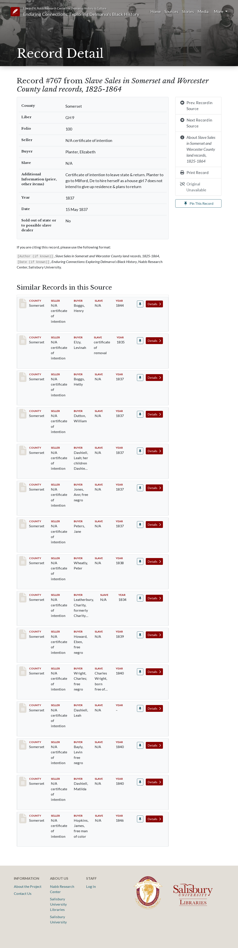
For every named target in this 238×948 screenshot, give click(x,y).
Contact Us (22, 893)
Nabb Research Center (62, 889)
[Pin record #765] (140, 377)
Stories (188, 11)
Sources (171, 11)
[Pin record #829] (140, 671)
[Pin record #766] (140, 414)
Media (202, 11)
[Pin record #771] (140, 451)
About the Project (27, 886)
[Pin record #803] (140, 561)
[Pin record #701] (140, 340)
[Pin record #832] (140, 708)
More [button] (219, 11)
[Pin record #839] (140, 782)
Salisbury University (58, 919)
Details (154, 304)
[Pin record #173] (140, 304)
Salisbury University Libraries (58, 904)
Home (155, 11)
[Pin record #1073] (140, 819)
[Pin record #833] (140, 745)
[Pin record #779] (140, 524)
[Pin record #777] (140, 487)
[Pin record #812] (140, 598)
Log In (91, 886)
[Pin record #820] (140, 634)
